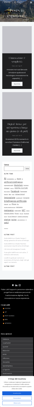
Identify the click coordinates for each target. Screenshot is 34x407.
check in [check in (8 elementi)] (12, 188)
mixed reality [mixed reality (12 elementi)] (18, 210)
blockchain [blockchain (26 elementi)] (18, 185)
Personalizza (17, 398)
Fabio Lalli (14, 66)
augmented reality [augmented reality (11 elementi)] (8, 185)
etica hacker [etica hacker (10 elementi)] (7, 191)
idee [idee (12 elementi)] (10, 194)
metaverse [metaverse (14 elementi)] (19, 207)
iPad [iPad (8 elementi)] (10, 204)
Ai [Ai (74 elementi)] (5, 178)
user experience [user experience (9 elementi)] (21, 219)
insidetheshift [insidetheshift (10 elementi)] (19, 198)
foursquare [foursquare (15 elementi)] (23, 191)
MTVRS (5, 354)
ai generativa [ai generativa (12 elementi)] (10, 179)
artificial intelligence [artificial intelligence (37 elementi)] (13, 182)
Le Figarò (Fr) (6, 369)
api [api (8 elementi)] (15, 179)
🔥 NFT (5, 312)
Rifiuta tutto (17, 403)
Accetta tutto (17, 393)
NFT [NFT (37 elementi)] (23, 210)
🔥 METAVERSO (7, 323)
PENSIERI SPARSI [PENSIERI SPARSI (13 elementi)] (9, 213)
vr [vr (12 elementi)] (26, 220)
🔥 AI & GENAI (6, 308)
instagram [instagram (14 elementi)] (26, 198)
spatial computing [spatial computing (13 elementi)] (22, 216)
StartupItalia (6, 362)
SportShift (5, 347)
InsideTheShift (7, 343)
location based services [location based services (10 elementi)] (9, 207)
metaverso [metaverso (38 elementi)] (9, 210)
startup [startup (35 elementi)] (7, 219)
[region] (17, 391)
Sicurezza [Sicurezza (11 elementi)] (26, 213)
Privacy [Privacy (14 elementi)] (17, 213)
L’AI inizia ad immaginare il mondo (14, 249)
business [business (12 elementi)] (26, 185)
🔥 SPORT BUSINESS (8, 316)
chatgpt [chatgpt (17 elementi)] (6, 188)
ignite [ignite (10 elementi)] (13, 194)
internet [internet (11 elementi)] (6, 204)
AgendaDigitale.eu (8, 366)
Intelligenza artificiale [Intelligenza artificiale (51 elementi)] (15, 200)
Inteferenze (6, 339)
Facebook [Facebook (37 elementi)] (15, 191)
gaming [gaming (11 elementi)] (6, 194)
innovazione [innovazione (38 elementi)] (9, 197)
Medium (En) (6, 350)
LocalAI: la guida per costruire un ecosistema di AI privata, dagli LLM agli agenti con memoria (16, 260)
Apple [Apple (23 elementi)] (19, 179)
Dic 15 (20, 135)
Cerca (27, 168)
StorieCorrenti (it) (7, 373)
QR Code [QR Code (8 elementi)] (21, 213)
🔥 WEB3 (5, 319)
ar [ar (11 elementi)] (22, 179)
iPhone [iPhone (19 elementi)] (14, 204)
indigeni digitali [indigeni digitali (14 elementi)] (20, 194)
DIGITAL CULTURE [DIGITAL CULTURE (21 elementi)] (21, 188)
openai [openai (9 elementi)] (27, 210)
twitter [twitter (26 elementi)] (14, 219)
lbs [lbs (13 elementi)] (18, 204)
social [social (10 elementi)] (5, 216)
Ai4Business (6, 358)
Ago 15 (20, 66)
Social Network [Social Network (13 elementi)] (12, 216)
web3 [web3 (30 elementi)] (6, 222)
